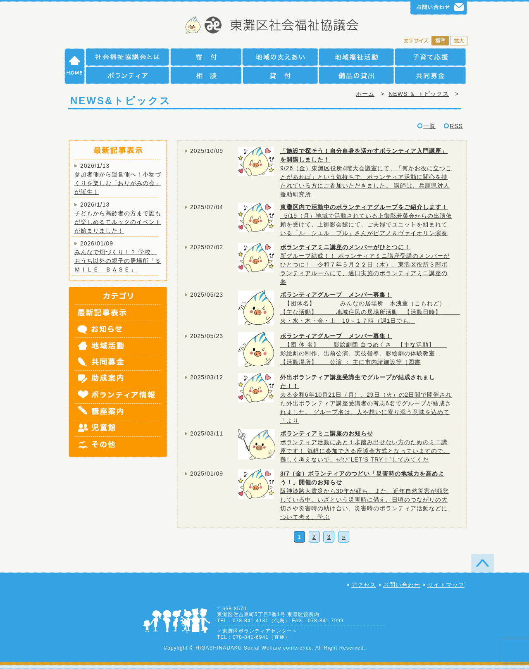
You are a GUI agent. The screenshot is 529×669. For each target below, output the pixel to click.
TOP (482, 563)
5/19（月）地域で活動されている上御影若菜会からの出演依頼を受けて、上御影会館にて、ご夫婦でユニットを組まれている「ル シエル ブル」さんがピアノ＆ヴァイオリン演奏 (366, 224)
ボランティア (127, 75)
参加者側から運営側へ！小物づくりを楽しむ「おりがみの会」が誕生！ (117, 183)
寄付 (206, 57)
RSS (456, 126)
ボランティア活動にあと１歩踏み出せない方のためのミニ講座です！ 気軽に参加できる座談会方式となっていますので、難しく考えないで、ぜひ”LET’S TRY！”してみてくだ (365, 451)
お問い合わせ (401, 584)
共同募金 (430, 75)
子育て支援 (430, 57)
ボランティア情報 (118, 395)
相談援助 (206, 75)
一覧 (429, 126)
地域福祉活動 (356, 57)
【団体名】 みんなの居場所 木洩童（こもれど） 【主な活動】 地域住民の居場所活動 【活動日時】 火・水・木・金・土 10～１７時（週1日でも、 (370, 312)
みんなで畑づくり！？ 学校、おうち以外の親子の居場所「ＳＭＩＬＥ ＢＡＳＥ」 (117, 261)
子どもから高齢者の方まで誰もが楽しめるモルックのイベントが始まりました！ (117, 222)
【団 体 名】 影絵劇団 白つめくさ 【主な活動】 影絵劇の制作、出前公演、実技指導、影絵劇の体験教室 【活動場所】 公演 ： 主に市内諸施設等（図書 (363, 353)
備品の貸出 (356, 75)
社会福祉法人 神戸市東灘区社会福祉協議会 (264, 26)
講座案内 (118, 412)
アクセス (363, 584)
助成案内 (118, 379)
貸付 (280, 75)
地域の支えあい (280, 57)
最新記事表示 (118, 313)
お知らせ (118, 329)
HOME (74, 66)
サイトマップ (446, 584)
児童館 (118, 428)
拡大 (458, 41)
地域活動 (118, 346)
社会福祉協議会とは (127, 57)
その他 (118, 447)
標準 (440, 41)
